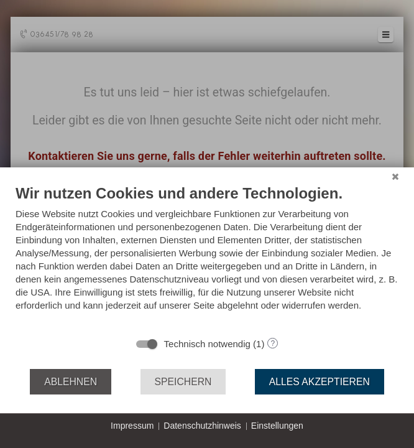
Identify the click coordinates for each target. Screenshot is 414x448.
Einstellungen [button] (277, 426)
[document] (207, 257)
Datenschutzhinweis (202, 426)
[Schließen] (395, 176)
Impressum (132, 426)
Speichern (183, 381)
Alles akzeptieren (319, 381)
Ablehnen (70, 381)
